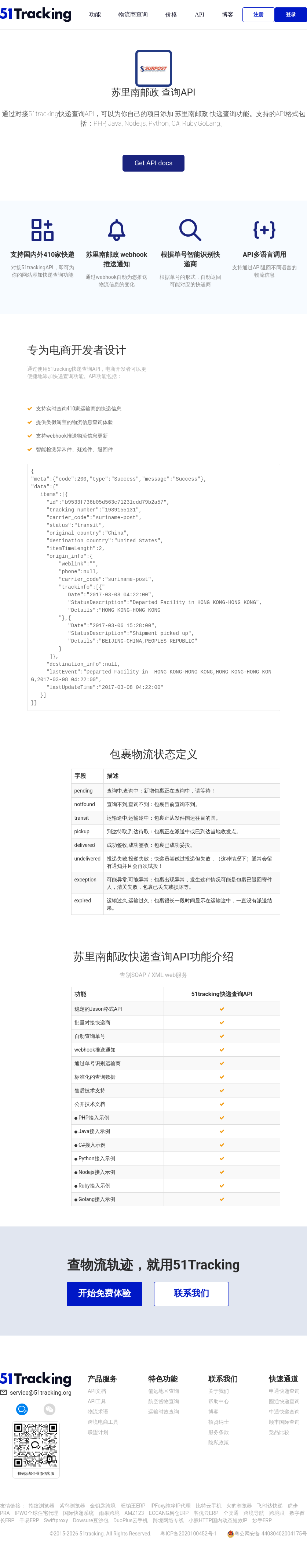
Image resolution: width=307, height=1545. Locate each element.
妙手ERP (262, 1520)
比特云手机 (209, 1506)
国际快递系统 (78, 1513)
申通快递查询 (284, 1391)
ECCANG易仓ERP (169, 1513)
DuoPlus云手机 (130, 1520)
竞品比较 (279, 1432)
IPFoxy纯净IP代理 (170, 1506)
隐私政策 (218, 1442)
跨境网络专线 (168, 1520)
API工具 (97, 1401)
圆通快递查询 (284, 1401)
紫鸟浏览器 (72, 1506)
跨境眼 (277, 1513)
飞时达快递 (270, 1506)
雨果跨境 (109, 1513)
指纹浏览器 (41, 1506)
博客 (228, 14)
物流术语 (98, 1412)
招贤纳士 (218, 1422)
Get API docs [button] (154, 163)
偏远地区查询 (163, 1391)
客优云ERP (206, 1513)
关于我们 (218, 1391)
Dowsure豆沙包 (91, 1520)
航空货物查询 (163, 1401)
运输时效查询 (163, 1412)
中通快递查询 (284, 1412)
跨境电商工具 (103, 1422)
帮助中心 (218, 1401)
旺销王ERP (133, 1506)
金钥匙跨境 (103, 1506)
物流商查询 (133, 14)
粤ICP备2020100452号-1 (188, 1534)
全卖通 (231, 1513)
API (199, 14)
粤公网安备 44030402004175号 (270, 1534)
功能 (95, 14)
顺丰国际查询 (284, 1422)
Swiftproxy (56, 1520)
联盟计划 (98, 1432)
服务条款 (218, 1432)
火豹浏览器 (239, 1506)
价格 (171, 14)
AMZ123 (134, 1513)
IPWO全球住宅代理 (36, 1513)
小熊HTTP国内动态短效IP (218, 1520)
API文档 (97, 1391)
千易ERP (29, 1520)
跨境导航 (254, 1513)
